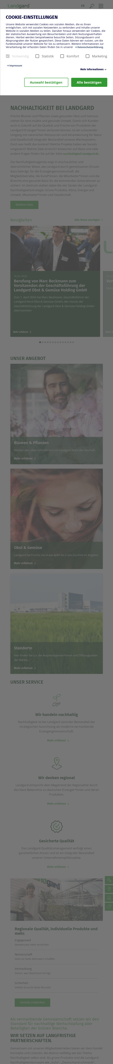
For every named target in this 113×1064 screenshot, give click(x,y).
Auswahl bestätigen (46, 82)
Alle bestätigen (89, 82)
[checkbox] (7, 56)
